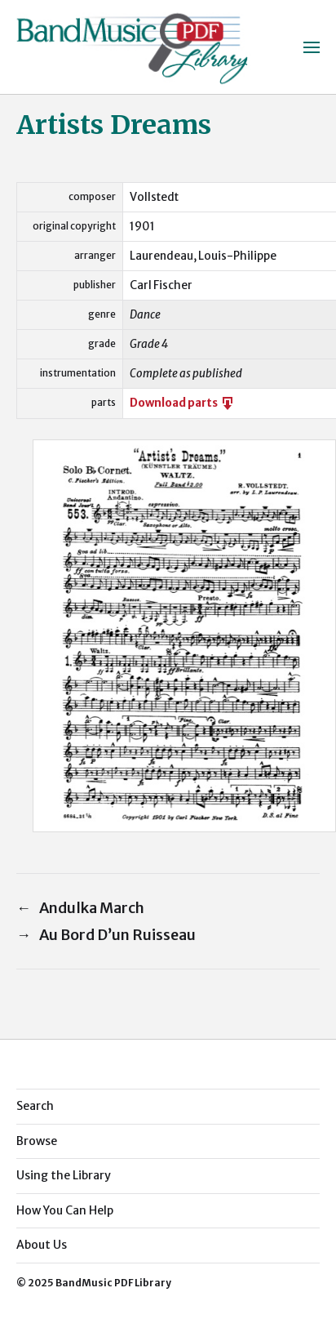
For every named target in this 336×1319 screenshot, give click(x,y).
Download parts (183, 403)
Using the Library (63, 1175)
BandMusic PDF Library (113, 1283)
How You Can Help (64, 1210)
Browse (36, 1141)
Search (35, 1105)
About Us (41, 1244)
